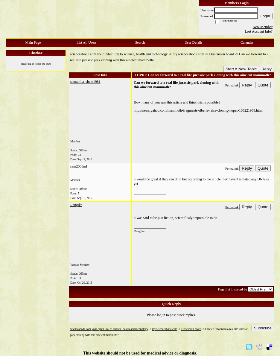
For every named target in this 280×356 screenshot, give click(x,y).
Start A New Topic (241, 69)
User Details (194, 42)
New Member (263, 27)
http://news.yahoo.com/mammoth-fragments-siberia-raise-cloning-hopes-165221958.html (198, 110)
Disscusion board (221, 54)
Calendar (247, 42)
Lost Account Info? (259, 31)
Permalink (231, 85)
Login (265, 16)
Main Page (33, 42)
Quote (263, 85)
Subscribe (263, 328)
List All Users (87, 42)
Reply (266, 69)
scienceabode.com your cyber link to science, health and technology (119, 54)
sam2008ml (78, 166)
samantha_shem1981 (85, 82)
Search (140, 42)
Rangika (76, 205)
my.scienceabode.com (188, 54)
